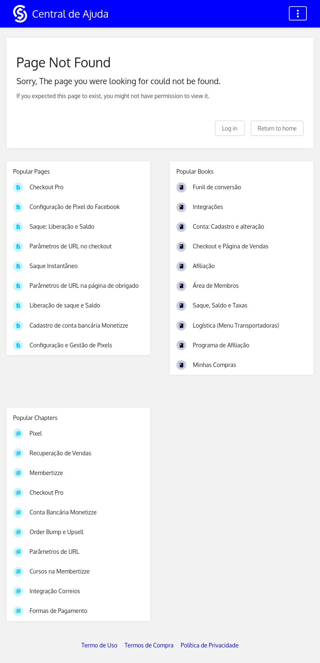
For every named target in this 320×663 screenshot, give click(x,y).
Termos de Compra (149, 645)
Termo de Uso (100, 645)
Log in (229, 128)
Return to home (277, 128)
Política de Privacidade (210, 645)
